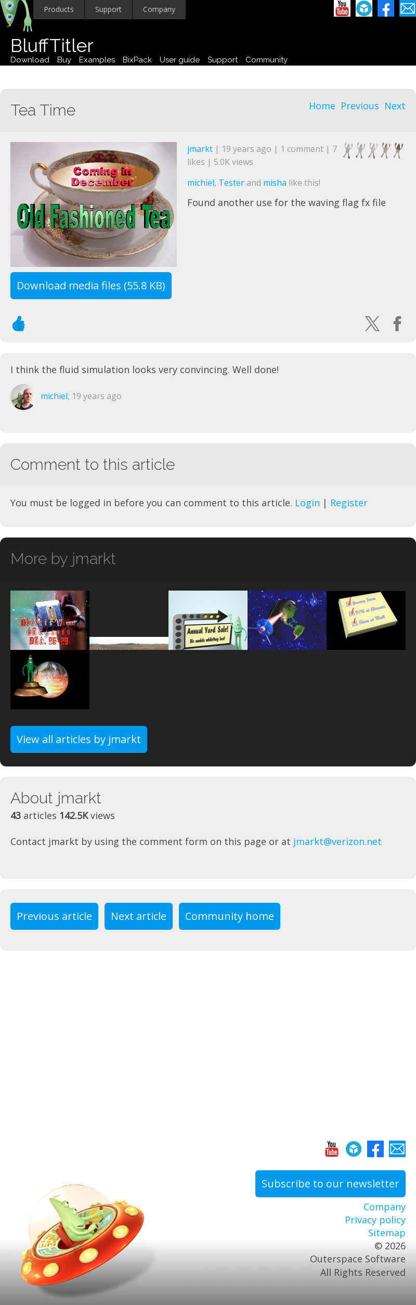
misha (275, 182)
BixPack (137, 60)
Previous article (54, 916)
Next (395, 105)
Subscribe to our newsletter (330, 1183)
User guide (180, 60)
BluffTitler (52, 45)
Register (349, 502)
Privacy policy (375, 1219)
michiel (200, 182)
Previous (360, 105)
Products (59, 9)
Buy (64, 60)
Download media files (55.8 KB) (91, 285)
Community (266, 60)
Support (108, 9)
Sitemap (387, 1232)
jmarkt (200, 149)
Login (307, 502)
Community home (229, 916)
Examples (97, 60)
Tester (231, 182)
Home (322, 105)
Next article (138, 916)
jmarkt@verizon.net (337, 841)
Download (29, 60)
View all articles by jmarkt (79, 739)
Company (159, 9)
